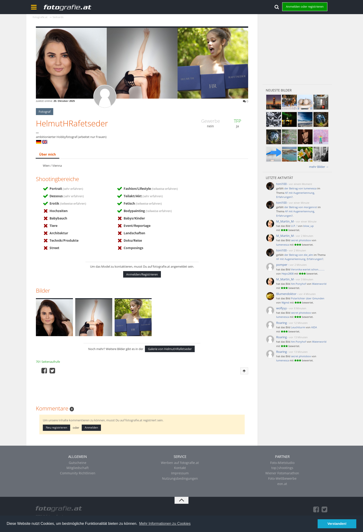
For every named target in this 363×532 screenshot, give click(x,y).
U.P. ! (294, 226)
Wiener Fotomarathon (282, 473)
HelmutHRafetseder (72, 123)
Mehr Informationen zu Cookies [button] (165, 524)
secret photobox (301, 240)
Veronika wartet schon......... (308, 269)
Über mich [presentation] (47, 154)
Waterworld (319, 283)
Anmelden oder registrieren (305, 6)
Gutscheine (77, 462)
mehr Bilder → (319, 167)
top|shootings (282, 468)
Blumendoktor (286, 294)
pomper (281, 265)
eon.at (282, 484)
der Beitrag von (300, 188)
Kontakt (180, 468)
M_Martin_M (285, 221)
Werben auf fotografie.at (180, 462)
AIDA (314, 327)
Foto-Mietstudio (282, 462)
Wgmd (285, 302)
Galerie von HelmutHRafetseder (170, 349)
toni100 (281, 184)
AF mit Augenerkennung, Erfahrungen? (299, 259)
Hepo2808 (288, 273)
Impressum (180, 473)
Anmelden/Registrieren (142, 274)
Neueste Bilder (279, 90)
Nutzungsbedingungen (180, 478)
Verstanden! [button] (337, 524)
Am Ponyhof (298, 283)
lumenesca (282, 244)
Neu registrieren (56, 427)
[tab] (47, 154)
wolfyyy (281, 308)
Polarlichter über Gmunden (307, 298)
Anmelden (91, 427)
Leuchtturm (298, 327)
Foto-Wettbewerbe (282, 478)
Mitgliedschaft (77, 468)
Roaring (281, 323)
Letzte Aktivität (279, 177)
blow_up (308, 226)
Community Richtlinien (77, 473)
